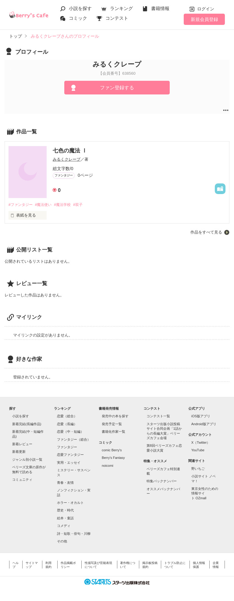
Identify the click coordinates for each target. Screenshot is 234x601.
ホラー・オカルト (70, 503)
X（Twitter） (200, 443)
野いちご (198, 469)
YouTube (197, 450)
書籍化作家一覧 (113, 432)
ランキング (121, 8)
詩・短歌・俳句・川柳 (73, 534)
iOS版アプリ (200, 416)
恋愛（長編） (67, 424)
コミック (78, 18)
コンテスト (116, 18)
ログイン (205, 8)
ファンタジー (67, 447)
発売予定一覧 (112, 424)
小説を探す (80, 8)
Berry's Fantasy (113, 458)
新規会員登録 (204, 19)
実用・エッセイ (68, 463)
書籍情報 (160, 8)
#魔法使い (46, 205)
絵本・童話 (65, 518)
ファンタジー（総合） (73, 440)
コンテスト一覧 (158, 416)
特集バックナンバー (162, 481)
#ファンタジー (21, 205)
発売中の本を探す (115, 416)
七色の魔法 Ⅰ (70, 151)
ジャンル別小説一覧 (27, 460)
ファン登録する (117, 87)
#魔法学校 (67, 205)
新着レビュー (22, 444)
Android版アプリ (203, 424)
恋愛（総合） (67, 416)
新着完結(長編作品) (26, 424)
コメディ (63, 526)
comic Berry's (112, 450)
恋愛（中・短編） (70, 432)
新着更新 (19, 452)
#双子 (85, 205)
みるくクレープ (66, 159)
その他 (62, 541)
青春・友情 (65, 483)
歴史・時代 (65, 511)
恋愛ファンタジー (70, 455)
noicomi (107, 466)
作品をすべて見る (206, 232)
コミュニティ (22, 480)
